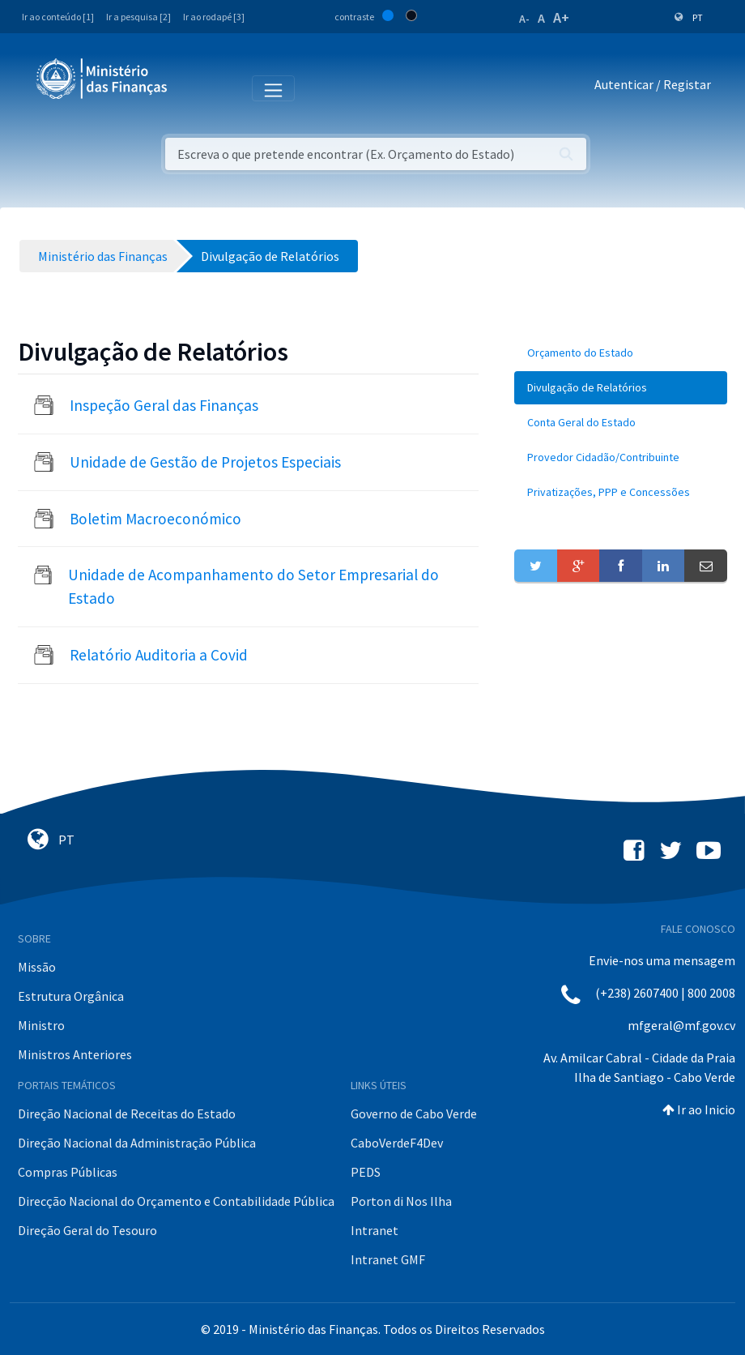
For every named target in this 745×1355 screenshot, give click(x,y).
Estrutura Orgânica (71, 996)
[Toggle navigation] (193, 87)
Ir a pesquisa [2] (138, 17)
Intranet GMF (388, 1259)
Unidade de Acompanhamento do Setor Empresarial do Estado (253, 586)
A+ (561, 17)
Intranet (374, 1230)
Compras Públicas (67, 1172)
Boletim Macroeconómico (155, 518)
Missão (37, 967)
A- (524, 18)
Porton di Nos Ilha (401, 1201)
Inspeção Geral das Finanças (164, 405)
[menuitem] (620, 353)
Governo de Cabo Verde (414, 1113)
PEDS (366, 1172)
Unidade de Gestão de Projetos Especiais (205, 462)
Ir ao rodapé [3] (214, 17)
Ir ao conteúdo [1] (58, 17)
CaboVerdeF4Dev (397, 1143)
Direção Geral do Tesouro (87, 1230)
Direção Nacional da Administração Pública (137, 1143)
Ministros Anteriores (75, 1054)
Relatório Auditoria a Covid (159, 655)
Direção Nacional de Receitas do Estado (127, 1113)
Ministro (41, 1025)
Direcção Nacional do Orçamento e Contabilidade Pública (176, 1201)
